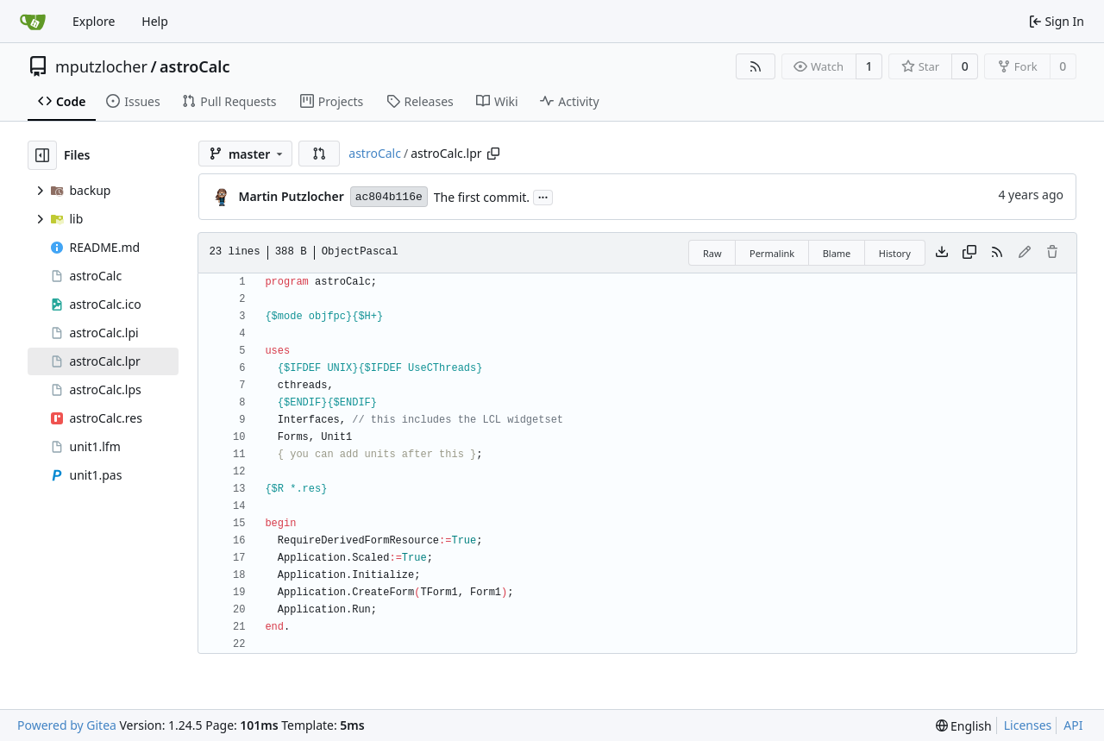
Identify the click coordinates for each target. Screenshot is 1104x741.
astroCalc (194, 66)
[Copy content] (969, 252)
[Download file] (942, 252)
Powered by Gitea (66, 725)
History (895, 253)
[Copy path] (493, 154)
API (1072, 725)
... (543, 196)
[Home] (33, 21)
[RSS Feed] (755, 66)
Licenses (1028, 725)
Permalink (772, 253)
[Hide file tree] (42, 155)
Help (154, 21)
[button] (319, 153)
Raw (712, 253)
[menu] (964, 726)
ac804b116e (389, 197)
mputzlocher (101, 66)
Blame (837, 253)
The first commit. (482, 197)
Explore (93, 21)
